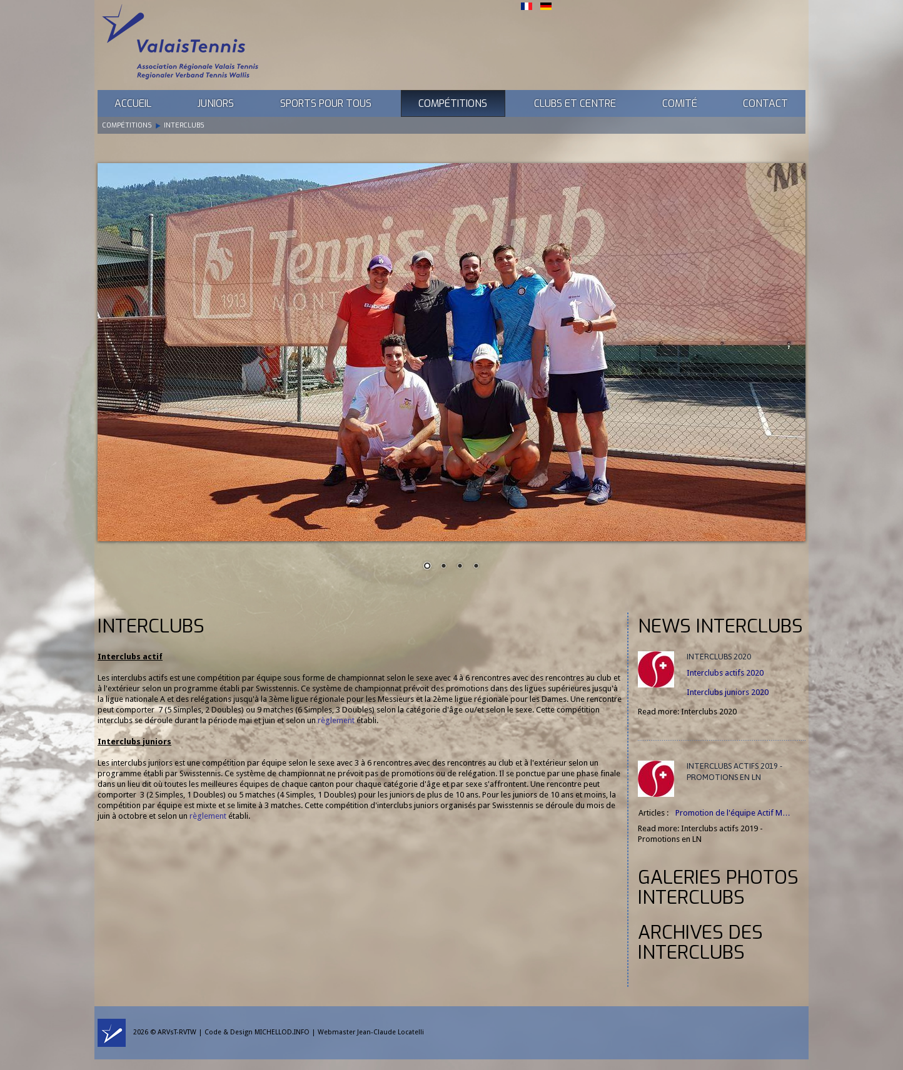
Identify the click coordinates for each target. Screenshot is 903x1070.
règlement (336, 720)
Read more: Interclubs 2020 (687, 711)
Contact (765, 103)
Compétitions (452, 103)
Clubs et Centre (575, 103)
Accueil (132, 103)
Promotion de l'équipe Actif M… (732, 813)
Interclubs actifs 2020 (725, 673)
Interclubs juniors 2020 (728, 692)
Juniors (215, 103)
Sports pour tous (325, 103)
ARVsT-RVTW (177, 1032)
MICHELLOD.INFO (282, 1032)
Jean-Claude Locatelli (390, 1032)
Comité (679, 103)
